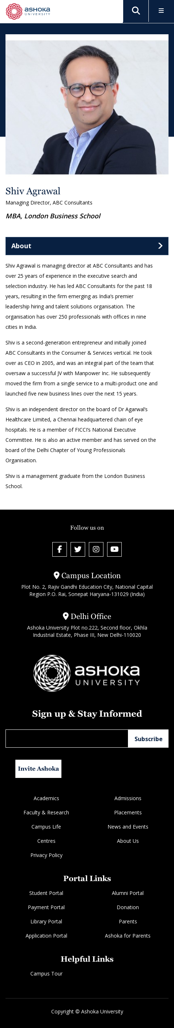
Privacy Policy (46, 855)
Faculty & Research (46, 812)
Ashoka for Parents (128, 935)
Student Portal (46, 892)
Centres (46, 840)
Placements (128, 812)
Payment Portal (46, 907)
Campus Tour (46, 973)
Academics (46, 798)
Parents (128, 921)
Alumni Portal (128, 892)
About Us (128, 840)
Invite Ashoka (38, 768)
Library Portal (46, 921)
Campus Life (46, 826)
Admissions (127, 798)
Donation (128, 907)
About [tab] (21, 245)
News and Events (127, 826)
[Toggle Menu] (161, 11)
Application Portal (46, 935)
